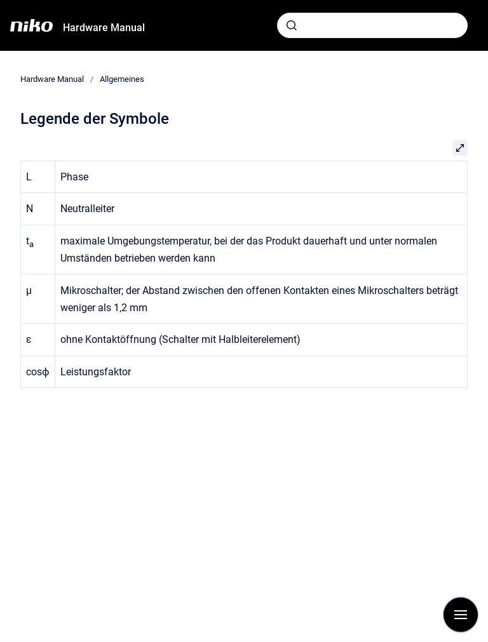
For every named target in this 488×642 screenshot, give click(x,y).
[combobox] (372, 25)
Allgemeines (122, 79)
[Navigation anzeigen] (461, 615)
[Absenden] (291, 25)
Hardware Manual (104, 28)
